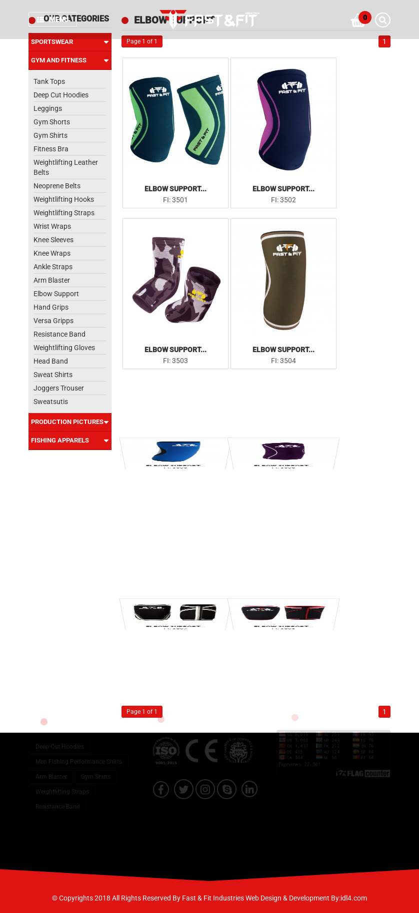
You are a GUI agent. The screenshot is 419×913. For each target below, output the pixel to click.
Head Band (51, 361)
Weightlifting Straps (64, 213)
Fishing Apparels (70, 441)
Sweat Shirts (53, 375)
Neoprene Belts (57, 186)
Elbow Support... (175, 189)
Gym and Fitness (70, 60)
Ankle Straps (53, 267)
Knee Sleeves (54, 240)
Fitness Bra (51, 149)
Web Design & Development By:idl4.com (306, 898)
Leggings (48, 108)
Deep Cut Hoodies (61, 95)
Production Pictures (70, 422)
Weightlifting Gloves (64, 348)
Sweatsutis (51, 402)
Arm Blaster (52, 280)
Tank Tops (49, 81)
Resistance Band (60, 334)
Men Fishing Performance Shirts (79, 755)
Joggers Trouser (59, 388)
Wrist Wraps (52, 226)
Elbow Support (56, 294)
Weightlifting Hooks (64, 199)
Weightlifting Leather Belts (66, 167)
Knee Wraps (52, 253)
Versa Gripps (54, 321)
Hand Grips (51, 307)
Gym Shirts (51, 135)
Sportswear (70, 42)
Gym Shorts (52, 122)
